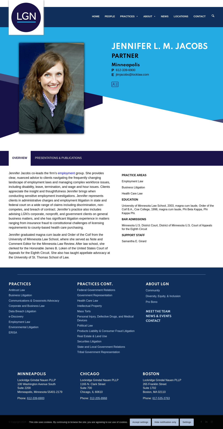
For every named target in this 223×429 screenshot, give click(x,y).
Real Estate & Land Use (92, 336)
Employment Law (132, 181)
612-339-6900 (35, 398)
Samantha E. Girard (134, 241)
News (164, 16)
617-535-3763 (161, 398)
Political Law (85, 325)
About (149, 16)
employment (66, 173)
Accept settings (140, 422)
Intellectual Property (89, 305)
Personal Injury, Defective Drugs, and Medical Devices (105, 318)
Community (153, 290)
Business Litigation (133, 187)
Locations (181, 16)
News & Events (158, 316)
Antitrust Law (17, 290)
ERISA (13, 332)
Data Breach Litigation (22, 311)
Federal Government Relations (96, 290)
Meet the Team (158, 311)
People (110, 16)
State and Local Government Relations (101, 346)
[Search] (213, 16)
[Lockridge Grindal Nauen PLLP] (26, 17)
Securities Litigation (89, 341)
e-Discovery (16, 316)
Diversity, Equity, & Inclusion (163, 296)
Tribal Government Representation (98, 352)
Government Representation (94, 295)
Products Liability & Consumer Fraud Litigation (105, 331)
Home (95, 16)
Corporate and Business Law (26, 305)
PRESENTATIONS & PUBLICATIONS (58, 157)
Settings (187, 422)
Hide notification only (165, 422)
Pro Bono (151, 301)
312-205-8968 (98, 398)
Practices (129, 16)
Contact (200, 16)
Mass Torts (84, 311)
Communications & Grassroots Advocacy (34, 300)
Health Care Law (132, 193)
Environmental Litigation (24, 327)
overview (19, 157)
